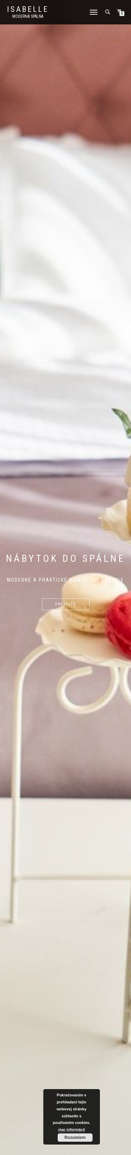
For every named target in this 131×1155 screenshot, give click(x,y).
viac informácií (71, 1129)
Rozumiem (75, 1137)
